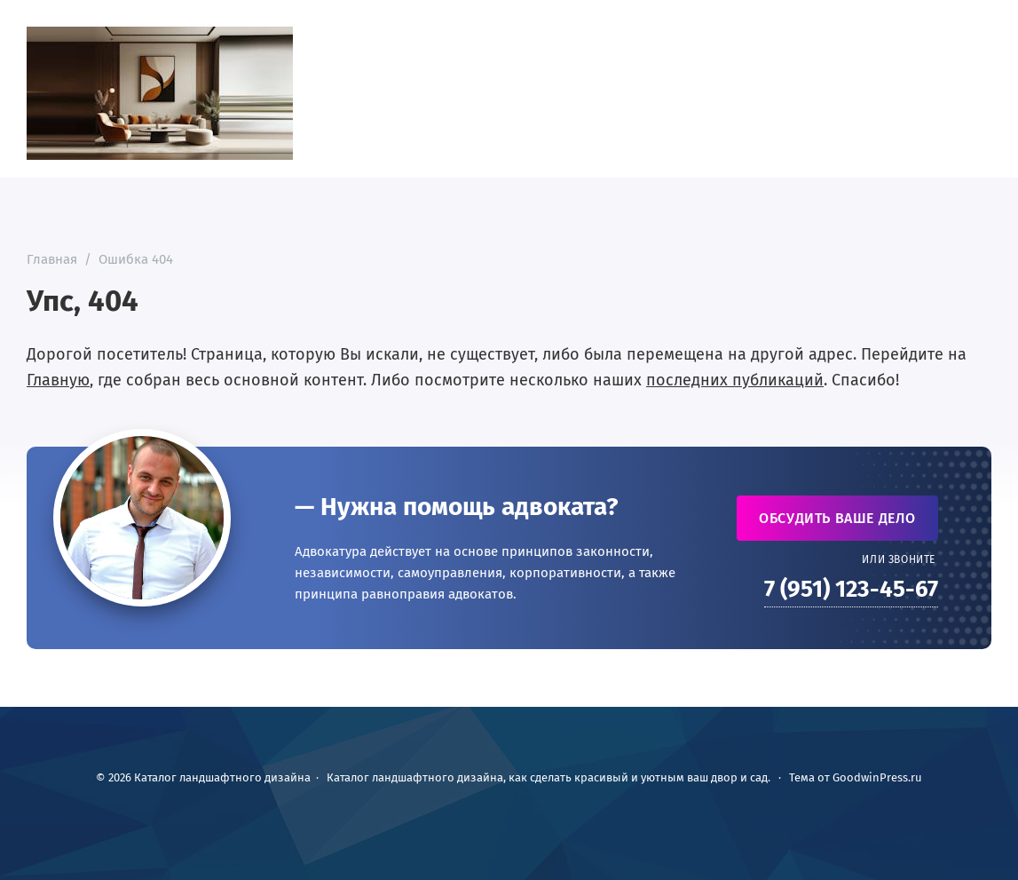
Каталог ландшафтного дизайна (160, 93)
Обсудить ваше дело (837, 518)
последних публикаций (735, 380)
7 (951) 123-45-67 (851, 589)
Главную (58, 380)
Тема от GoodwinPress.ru (855, 777)
